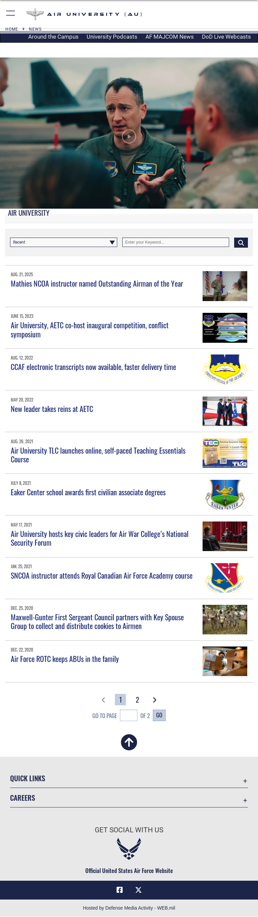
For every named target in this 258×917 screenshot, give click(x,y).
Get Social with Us (129, 830)
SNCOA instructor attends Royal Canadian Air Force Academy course (101, 575)
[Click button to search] (241, 242)
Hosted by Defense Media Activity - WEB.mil (129, 908)
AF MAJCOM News (169, 36)
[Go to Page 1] (120, 699)
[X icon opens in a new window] (138, 890)
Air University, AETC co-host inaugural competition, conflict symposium (90, 329)
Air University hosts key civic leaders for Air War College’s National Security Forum (99, 538)
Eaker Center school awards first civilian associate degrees (88, 492)
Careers (22, 797)
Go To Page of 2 (121, 716)
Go (159, 714)
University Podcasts (112, 36)
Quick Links (27, 778)
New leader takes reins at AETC (52, 408)
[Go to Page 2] (137, 699)
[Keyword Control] (175, 242)
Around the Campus (53, 36)
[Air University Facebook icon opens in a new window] (120, 890)
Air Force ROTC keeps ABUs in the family (65, 658)
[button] (11, 14)
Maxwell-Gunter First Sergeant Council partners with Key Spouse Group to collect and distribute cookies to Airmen (97, 621)
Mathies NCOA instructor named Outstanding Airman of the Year (97, 283)
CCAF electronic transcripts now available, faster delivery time (93, 366)
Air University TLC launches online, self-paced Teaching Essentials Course (98, 454)
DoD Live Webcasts (226, 36)
